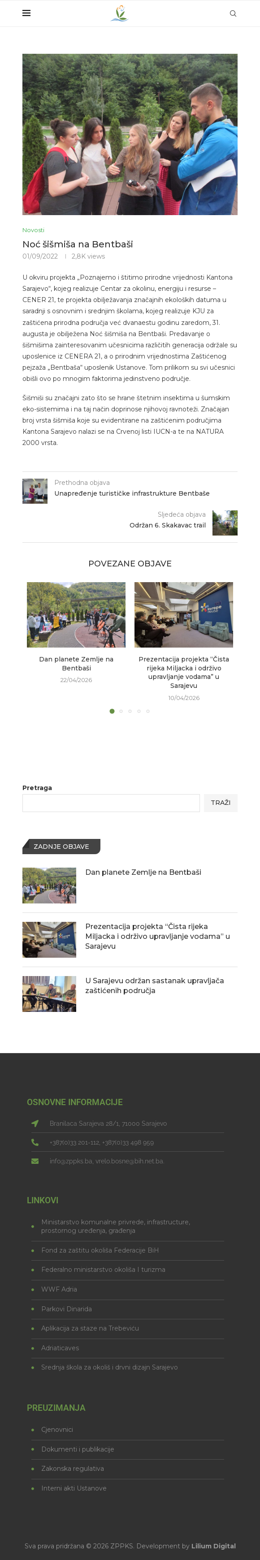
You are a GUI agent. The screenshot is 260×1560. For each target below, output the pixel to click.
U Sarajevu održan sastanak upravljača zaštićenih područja (154, 986)
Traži (221, 803)
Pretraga (37, 788)
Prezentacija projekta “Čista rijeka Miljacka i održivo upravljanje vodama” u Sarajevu (184, 672)
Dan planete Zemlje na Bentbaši (76, 663)
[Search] (233, 13)
